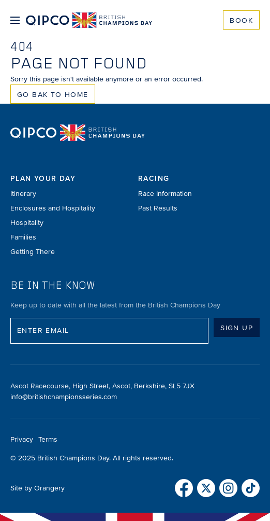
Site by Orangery (37, 488)
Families (23, 237)
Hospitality (26, 222)
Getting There (32, 251)
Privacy (21, 439)
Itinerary (23, 193)
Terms (47, 439)
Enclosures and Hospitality (52, 208)
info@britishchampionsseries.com (63, 396)
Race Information (165, 193)
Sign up (236, 327)
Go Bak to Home (52, 94)
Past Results (157, 208)
